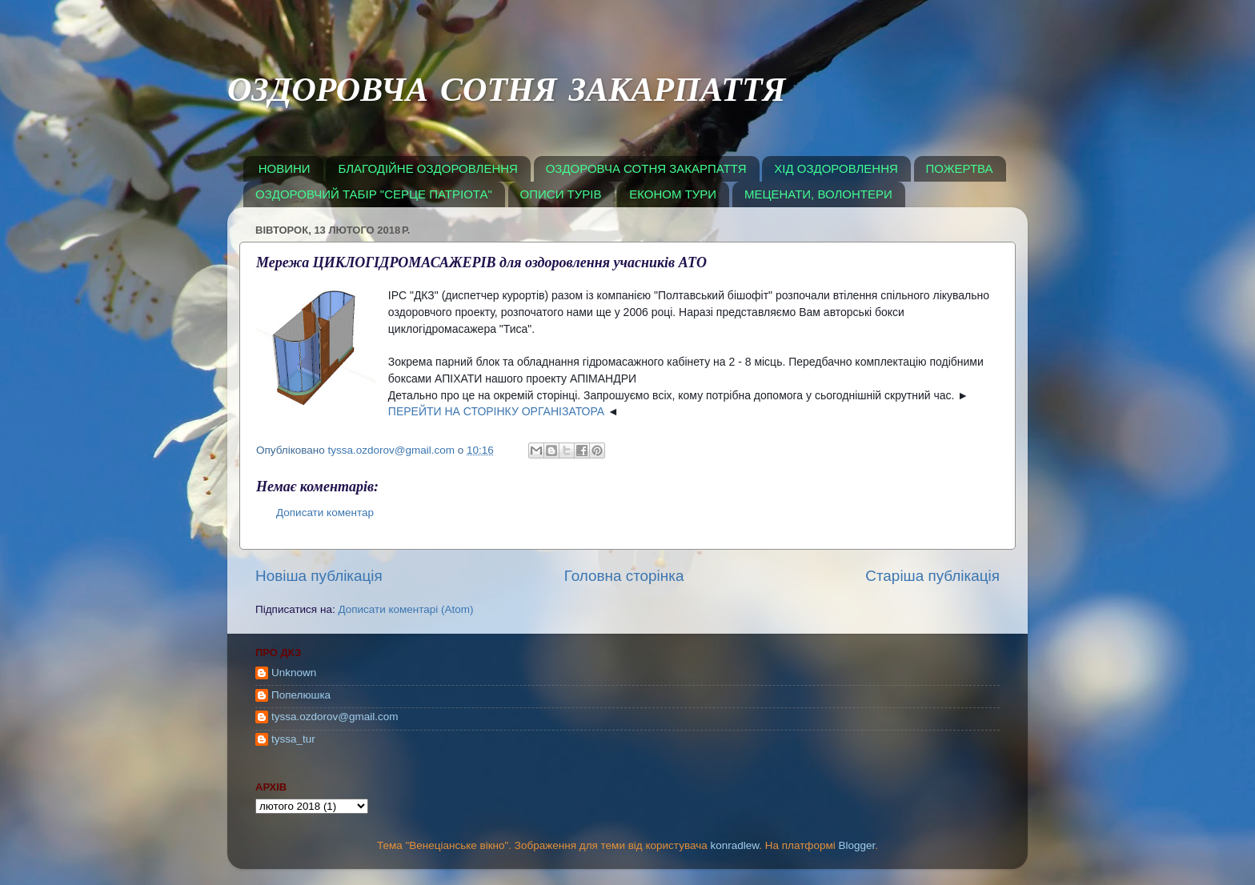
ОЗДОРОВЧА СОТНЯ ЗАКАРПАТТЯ (506, 94)
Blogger (857, 845)
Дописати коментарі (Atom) (405, 609)
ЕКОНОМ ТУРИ (672, 194)
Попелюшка (301, 695)
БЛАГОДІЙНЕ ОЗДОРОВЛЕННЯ (428, 168)
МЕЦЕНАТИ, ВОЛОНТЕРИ (818, 194)
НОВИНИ (285, 168)
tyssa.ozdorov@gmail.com (335, 717)
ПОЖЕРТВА (959, 168)
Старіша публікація (932, 575)
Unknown (293, 673)
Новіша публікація (319, 575)
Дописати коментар (325, 513)
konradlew (734, 845)
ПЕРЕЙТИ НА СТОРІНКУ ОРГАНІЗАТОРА (496, 411)
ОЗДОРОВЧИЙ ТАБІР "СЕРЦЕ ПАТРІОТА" (373, 194)
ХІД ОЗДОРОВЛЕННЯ (836, 168)
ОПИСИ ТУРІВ (561, 194)
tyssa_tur (293, 739)
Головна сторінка (624, 575)
